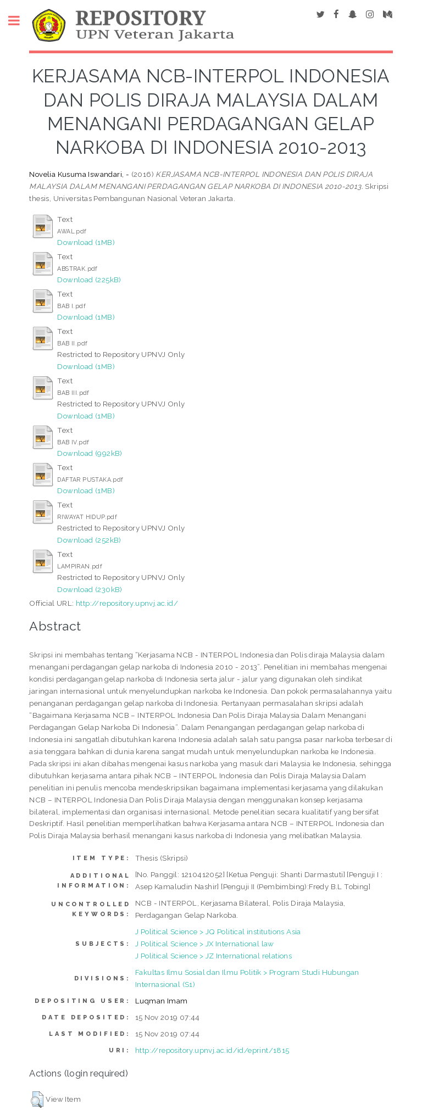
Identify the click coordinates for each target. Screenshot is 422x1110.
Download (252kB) (89, 540)
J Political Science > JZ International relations (213, 955)
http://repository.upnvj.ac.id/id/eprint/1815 (212, 1050)
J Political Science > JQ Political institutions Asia (218, 931)
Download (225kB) (89, 279)
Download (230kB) (89, 589)
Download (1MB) (86, 242)
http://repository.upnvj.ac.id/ (127, 603)
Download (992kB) (89, 453)
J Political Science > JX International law (204, 943)
